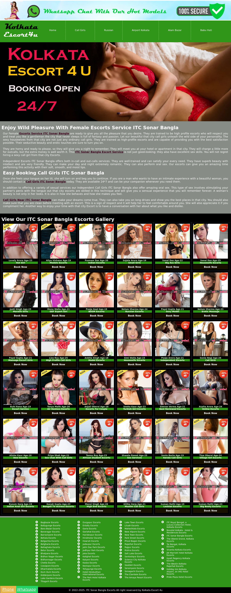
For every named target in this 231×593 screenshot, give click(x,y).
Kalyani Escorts (90, 559)
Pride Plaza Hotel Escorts (179, 577)
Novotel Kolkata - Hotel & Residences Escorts (180, 531)
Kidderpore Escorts (50, 575)
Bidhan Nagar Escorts (52, 556)
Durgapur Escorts (92, 522)
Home (52, 30)
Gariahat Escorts (91, 532)
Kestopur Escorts (91, 566)
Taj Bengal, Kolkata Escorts (176, 545)
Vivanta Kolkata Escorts (179, 550)
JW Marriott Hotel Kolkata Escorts (179, 554)
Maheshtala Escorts (135, 528)
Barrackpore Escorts (51, 535)
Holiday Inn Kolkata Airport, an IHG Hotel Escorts (177, 571)
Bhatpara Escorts (49, 553)
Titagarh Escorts (49, 581)
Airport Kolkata (140, 30)
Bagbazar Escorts (50, 522)
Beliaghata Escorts (50, 547)
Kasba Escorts (90, 563)
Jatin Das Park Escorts (94, 547)
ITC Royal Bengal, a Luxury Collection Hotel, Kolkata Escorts (179, 524)
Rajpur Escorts (132, 547)
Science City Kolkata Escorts (135, 560)
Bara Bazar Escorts (50, 528)
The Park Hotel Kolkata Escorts (94, 578)
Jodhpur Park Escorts (93, 550)
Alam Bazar (175, 30)
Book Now (20, 267)
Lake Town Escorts (134, 522)
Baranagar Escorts (50, 532)
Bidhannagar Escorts (51, 559)
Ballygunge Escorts (50, 525)
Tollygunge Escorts (92, 569)
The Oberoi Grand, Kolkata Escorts (180, 540)
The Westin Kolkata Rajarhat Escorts (176, 565)
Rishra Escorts (132, 550)
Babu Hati (206, 30)
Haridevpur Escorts (92, 535)
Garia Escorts (89, 528)
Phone (8, 589)
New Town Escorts (134, 535)
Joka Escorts (89, 553)
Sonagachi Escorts (134, 571)
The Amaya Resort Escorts (138, 577)
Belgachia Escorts (50, 541)
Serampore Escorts (134, 568)
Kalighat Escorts (91, 556)
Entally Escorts (90, 525)
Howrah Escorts (91, 541)
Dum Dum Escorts (50, 572)
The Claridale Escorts (135, 574)
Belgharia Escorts (50, 544)
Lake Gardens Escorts (52, 578)
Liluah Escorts (132, 525)
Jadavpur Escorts (91, 544)
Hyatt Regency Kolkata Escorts (178, 559)
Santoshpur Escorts (135, 556)
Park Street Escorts (134, 538)
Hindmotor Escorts (92, 538)
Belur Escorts (47, 550)
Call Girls (80, 30)
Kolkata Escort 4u (152, 590)
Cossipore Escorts (50, 566)
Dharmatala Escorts (51, 569)
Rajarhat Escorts (133, 544)
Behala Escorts (48, 538)
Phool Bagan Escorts (135, 541)
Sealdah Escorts (133, 565)
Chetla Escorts (48, 563)
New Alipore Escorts (135, 532)
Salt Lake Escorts (133, 553)
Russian (108, 30)
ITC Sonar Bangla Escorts (179, 536)
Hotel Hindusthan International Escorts (93, 573)
